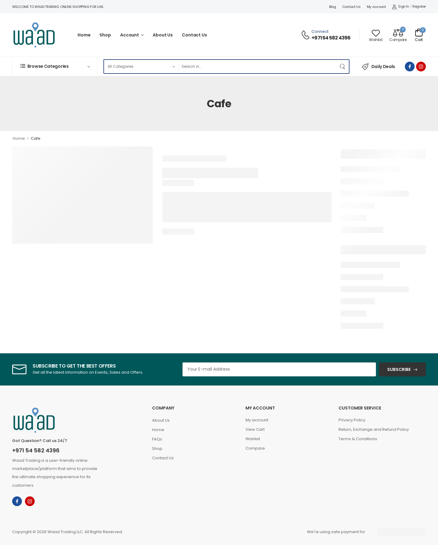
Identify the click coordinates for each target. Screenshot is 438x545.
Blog (332, 7)
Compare (255, 448)
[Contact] (306, 34)
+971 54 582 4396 (330, 38)
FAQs (157, 439)
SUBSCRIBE (399, 369)
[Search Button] (343, 66)
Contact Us (351, 7)
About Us (163, 35)
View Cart (255, 429)
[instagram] (421, 66)
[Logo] (34, 35)
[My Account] (400, 6)
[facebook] (410, 66)
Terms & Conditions (358, 439)
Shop (105, 35)
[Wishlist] (375, 35)
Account (129, 35)
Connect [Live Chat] (319, 31)
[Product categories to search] (141, 66)
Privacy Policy (352, 420)
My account (376, 7)
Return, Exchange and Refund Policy (374, 429)
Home (84, 35)
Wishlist (252, 439)
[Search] (257, 66)
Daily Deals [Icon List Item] (378, 66)
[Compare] (397, 35)
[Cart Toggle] (419, 35)
